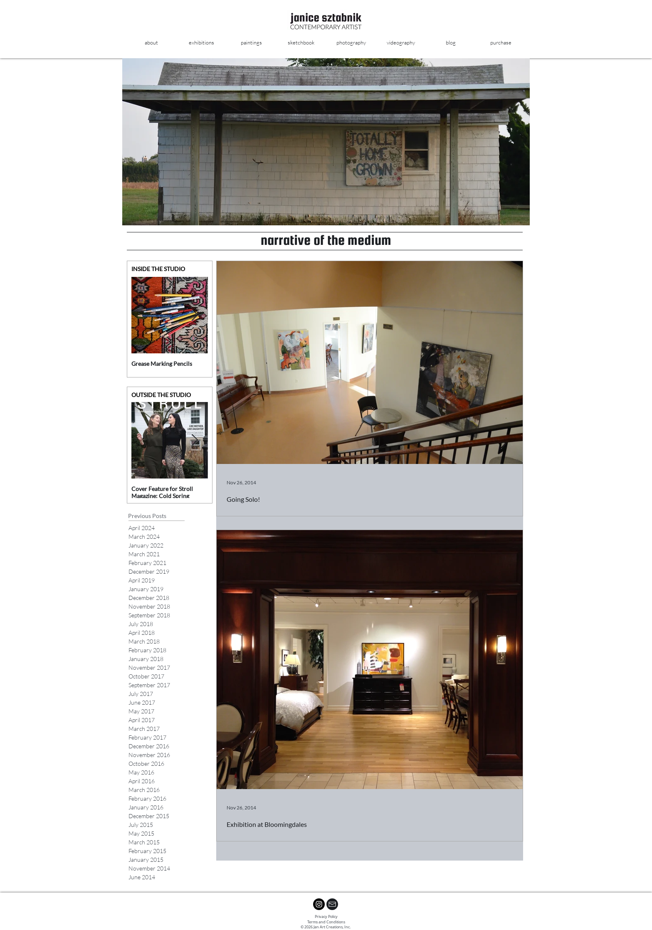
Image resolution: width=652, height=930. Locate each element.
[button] (251, 42)
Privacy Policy (326, 916)
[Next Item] (194, 315)
